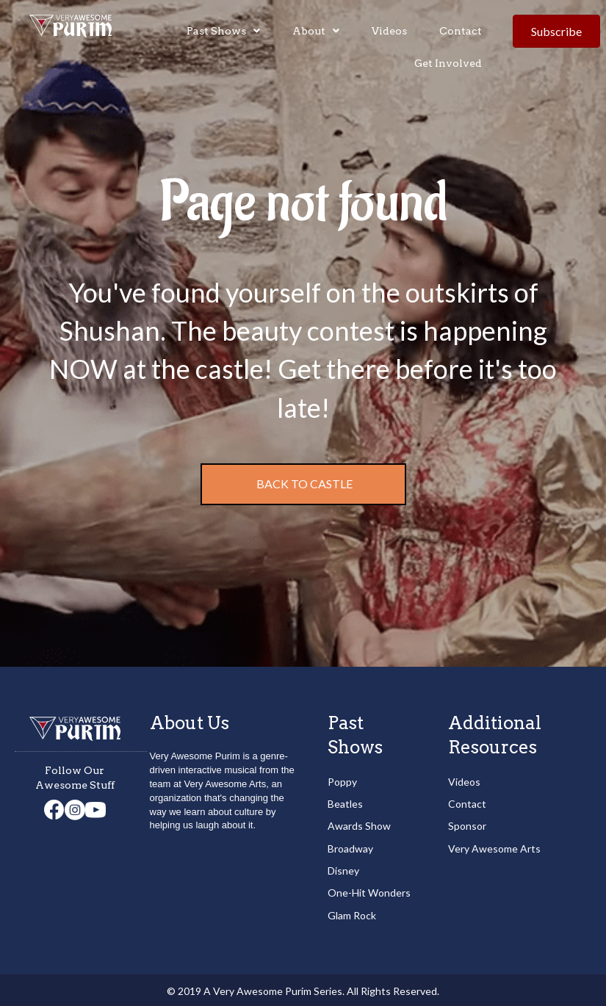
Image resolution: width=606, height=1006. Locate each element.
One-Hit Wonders (369, 892)
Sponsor (467, 825)
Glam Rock (352, 915)
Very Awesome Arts (494, 848)
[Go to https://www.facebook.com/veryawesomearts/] (54, 810)
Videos (464, 781)
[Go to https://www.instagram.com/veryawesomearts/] (75, 811)
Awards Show (359, 825)
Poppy (342, 781)
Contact (467, 803)
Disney (343, 870)
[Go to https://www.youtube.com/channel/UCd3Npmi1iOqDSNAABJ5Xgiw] (95, 811)
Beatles (345, 803)
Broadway (350, 848)
